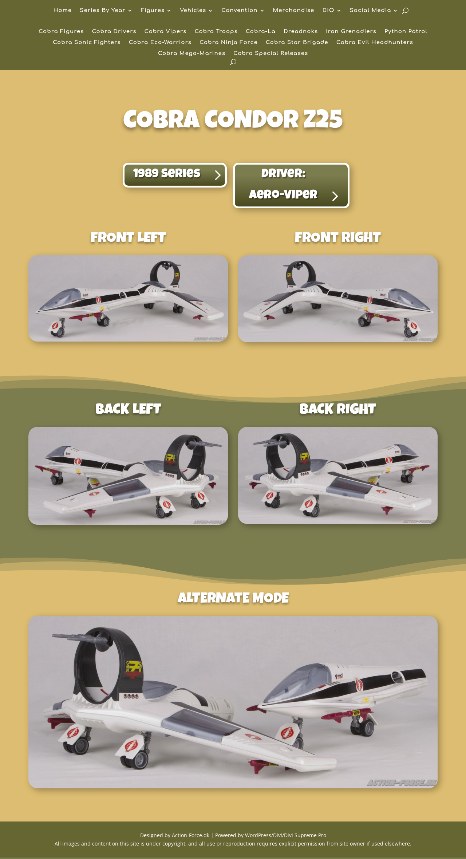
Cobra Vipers (166, 32)
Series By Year (103, 10)
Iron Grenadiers (351, 32)
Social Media (370, 10)
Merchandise (294, 10)
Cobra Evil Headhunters (374, 43)
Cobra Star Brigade (297, 43)
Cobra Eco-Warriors (160, 43)
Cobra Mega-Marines (191, 53)
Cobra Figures (61, 32)
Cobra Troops (215, 32)
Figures (153, 10)
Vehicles (193, 10)
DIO (328, 10)
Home (63, 10)
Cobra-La (261, 32)
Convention (239, 10)
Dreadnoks (301, 32)
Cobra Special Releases (270, 53)
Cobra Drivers (114, 32)
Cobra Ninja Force (229, 43)
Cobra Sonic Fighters (87, 43)
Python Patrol (405, 32)
